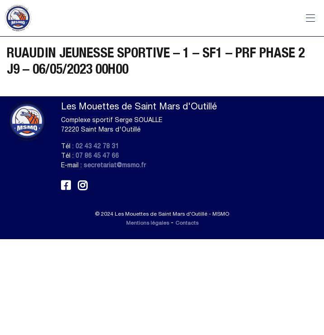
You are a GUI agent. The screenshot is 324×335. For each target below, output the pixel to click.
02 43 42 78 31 (97, 146)
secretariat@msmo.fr (115, 165)
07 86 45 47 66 (97, 155)
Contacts (186, 223)
